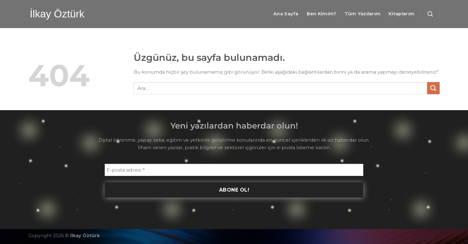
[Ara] (430, 14)
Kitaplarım (401, 14)
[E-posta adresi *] (234, 170)
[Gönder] (433, 88)
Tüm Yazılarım (363, 14)
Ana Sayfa (285, 14)
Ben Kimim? (322, 14)
